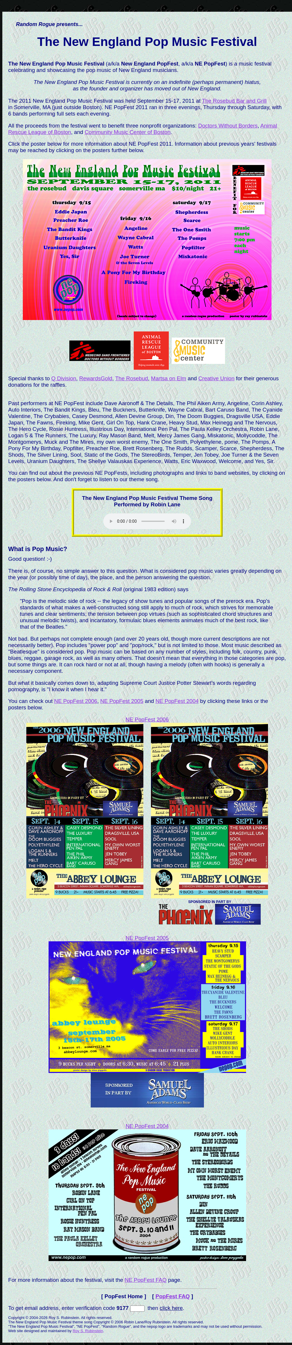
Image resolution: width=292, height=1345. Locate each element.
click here (171, 1308)
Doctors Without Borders (227, 126)
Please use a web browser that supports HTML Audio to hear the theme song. (147, 521)
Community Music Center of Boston (127, 132)
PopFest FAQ (173, 1296)
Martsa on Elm (168, 378)
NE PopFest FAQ (145, 1280)
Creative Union (216, 378)
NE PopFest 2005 (121, 701)
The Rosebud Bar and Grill (234, 101)
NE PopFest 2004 (176, 701)
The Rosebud (131, 378)
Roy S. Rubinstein (88, 1331)
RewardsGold (95, 378)
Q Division (63, 378)
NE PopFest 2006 (75, 701)
